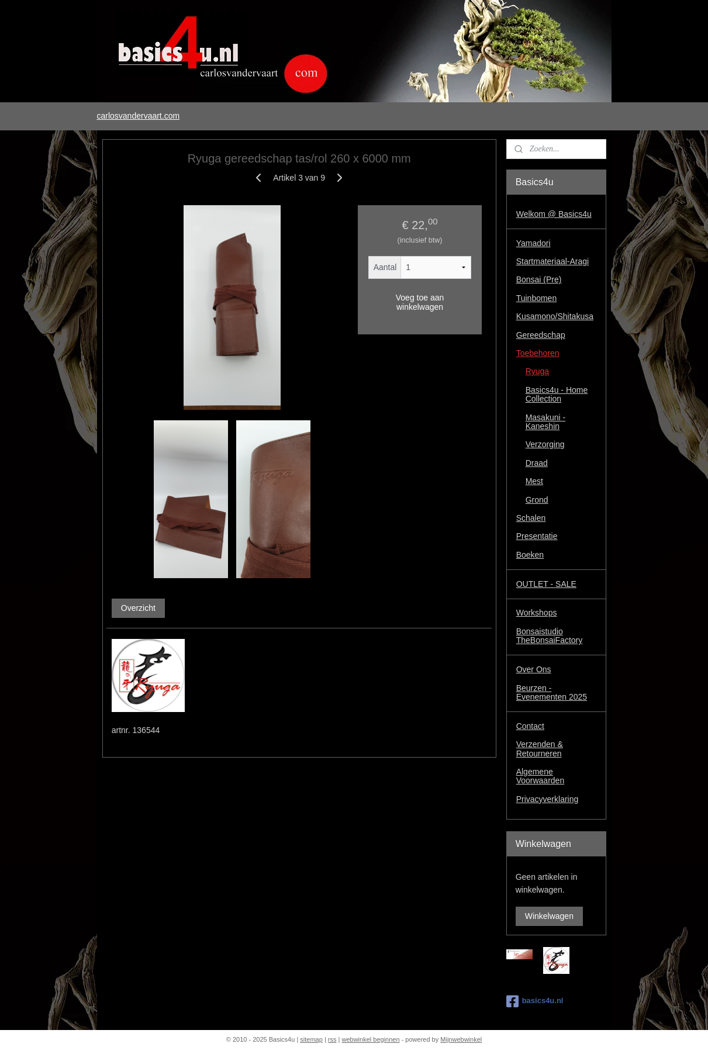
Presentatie (537, 536)
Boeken (530, 554)
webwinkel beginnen (371, 1039)
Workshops (536, 612)
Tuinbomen (536, 298)
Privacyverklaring (547, 799)
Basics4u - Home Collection (557, 394)
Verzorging (545, 444)
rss (332, 1039)
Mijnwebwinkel (461, 1039)
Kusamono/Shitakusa (554, 316)
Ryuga (537, 371)
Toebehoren (538, 353)
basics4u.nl (535, 1001)
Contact (530, 726)
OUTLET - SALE (546, 584)
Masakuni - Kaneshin (545, 422)
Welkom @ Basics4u (554, 214)
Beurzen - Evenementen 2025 (551, 692)
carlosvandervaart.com (137, 115)
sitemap (311, 1039)
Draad (537, 463)
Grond (537, 499)
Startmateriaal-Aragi (552, 261)
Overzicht (137, 608)
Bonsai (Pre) (539, 279)
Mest (534, 481)
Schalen (531, 518)
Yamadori (533, 243)
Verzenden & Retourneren (539, 748)
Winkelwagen (549, 916)
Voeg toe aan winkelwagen (419, 302)
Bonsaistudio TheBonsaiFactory (549, 636)
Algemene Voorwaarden (540, 776)
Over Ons (533, 669)
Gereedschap (540, 335)
